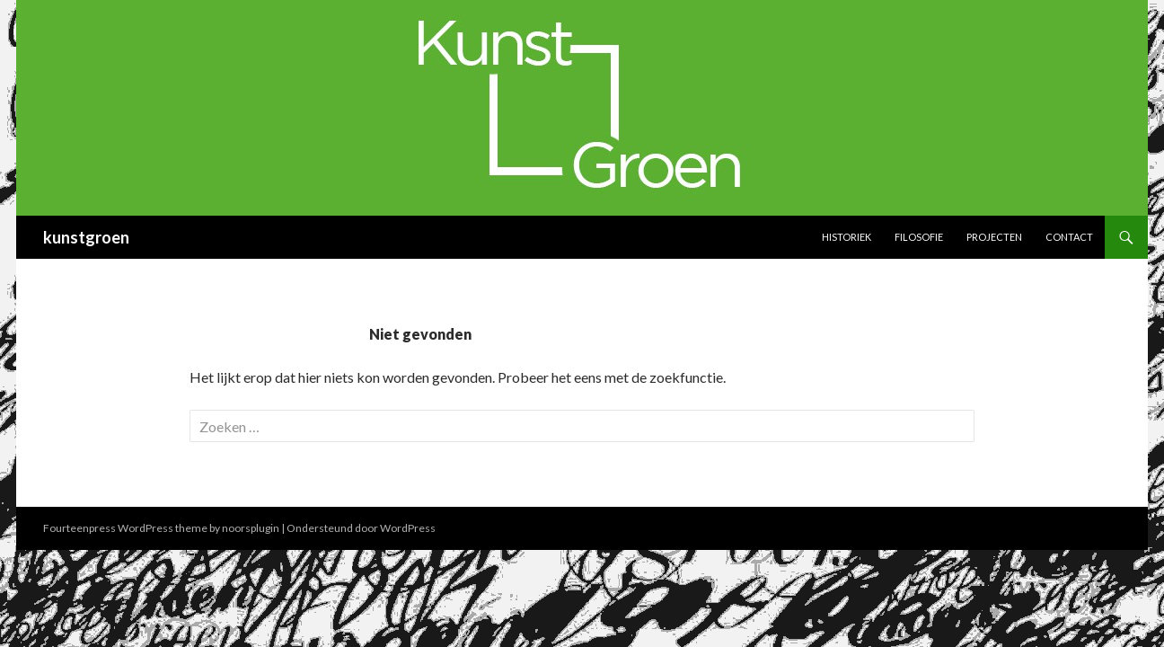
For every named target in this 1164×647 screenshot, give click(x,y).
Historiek (846, 237)
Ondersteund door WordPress (361, 528)
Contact (1069, 237)
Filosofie (919, 237)
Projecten (994, 237)
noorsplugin (250, 528)
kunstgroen (86, 237)
